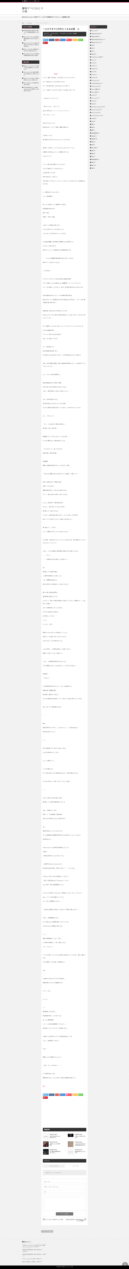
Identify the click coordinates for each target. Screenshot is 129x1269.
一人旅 (92, 118)
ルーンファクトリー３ (96, 115)
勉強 (92, 127)
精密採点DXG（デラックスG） (80, 1152)
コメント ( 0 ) (75, 1166)
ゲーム (92, 74)
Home (23, 22)
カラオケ (30, 22)
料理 (92, 144)
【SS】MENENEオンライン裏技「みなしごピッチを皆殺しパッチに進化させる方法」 (31, 89)
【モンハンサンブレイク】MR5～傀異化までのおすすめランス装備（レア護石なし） (31, 44)
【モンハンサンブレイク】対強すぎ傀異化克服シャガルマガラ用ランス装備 (31, 38)
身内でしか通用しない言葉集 (29, 1261)
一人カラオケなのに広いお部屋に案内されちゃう (80, 1144)
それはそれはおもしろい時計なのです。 (55, 1136)
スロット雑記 (94, 92)
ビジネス (93, 94)
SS (27, 22)
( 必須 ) (47, 1181)
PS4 (92, 45)
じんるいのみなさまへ (96, 83)
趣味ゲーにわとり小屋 (67, 1266)
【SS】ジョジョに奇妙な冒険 (55, 1144)
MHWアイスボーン (95, 42)
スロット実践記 (94, 89)
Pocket (56, 74)
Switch (92, 54)
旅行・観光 (93, 147)
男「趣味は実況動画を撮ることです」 (55, 1152)
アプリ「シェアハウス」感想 (29, 1258)
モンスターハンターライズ (97, 106)
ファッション (94, 97)
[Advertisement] (64, 58)
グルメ (92, 71)
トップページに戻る (47, 1231)
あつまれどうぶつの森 (96, 56)
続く (44, 1086)
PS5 (92, 48)
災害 (92, 156)
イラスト (93, 65)
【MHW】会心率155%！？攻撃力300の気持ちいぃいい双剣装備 (75, 1220)
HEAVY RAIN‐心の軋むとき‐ (97, 39)
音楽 (92, 168)
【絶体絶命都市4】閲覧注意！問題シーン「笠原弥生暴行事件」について (31, 32)
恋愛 (92, 141)
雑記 (92, 165)
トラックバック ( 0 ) (53, 1166)
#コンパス (93, 30)
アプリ (92, 62)
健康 (92, 124)
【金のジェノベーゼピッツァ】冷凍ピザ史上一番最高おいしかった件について (31, 67)
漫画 (92, 153)
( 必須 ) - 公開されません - (52, 1186)
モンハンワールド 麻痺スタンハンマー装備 (54, 1219)
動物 (92, 130)
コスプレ (93, 77)
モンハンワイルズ (95, 112)
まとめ (92, 103)
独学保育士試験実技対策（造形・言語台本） (32, 1249)
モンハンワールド (95, 109)
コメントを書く (49, 34)
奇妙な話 (93, 135)
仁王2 (92, 121)
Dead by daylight (95, 36)
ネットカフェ (69, 33)
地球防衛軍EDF (94, 133)
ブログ (92, 100)
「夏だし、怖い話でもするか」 (80, 1136)
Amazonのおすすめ (95, 33)
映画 (92, 150)
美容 (92, 162)
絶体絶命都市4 (94, 159)
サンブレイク (94, 80)
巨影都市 (93, 138)
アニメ (92, 59)
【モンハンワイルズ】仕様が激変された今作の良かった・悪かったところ (31, 73)
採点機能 (75, 33)
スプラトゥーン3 (95, 86)
